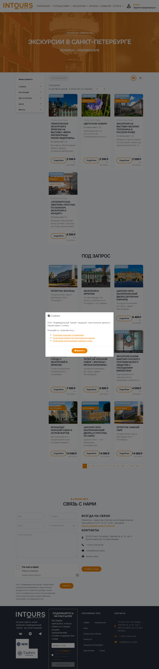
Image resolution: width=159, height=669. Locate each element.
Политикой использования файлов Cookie (72, 340)
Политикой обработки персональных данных (74, 338)
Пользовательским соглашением (68, 335)
